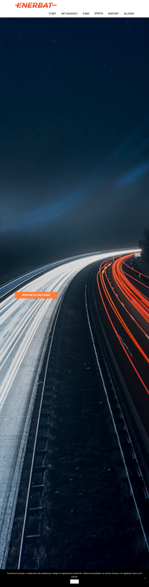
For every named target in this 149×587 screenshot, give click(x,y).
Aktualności (69, 13)
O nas (86, 13)
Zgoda (74, 581)
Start (52, 13)
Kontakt (113, 13)
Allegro (129, 13)
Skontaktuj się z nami (36, 295)
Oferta (98, 13)
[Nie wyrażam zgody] (145, 578)
